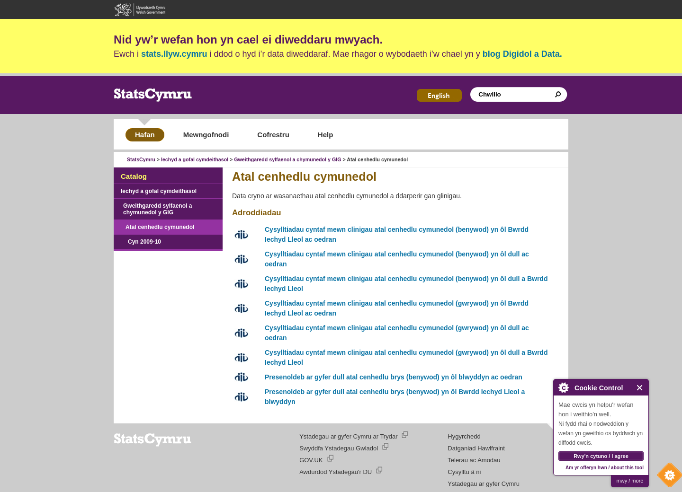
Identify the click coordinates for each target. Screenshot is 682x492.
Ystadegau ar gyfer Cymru (484, 483)
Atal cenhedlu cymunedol (160, 227)
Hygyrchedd (464, 436)
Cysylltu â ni (464, 471)
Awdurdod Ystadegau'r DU (335, 471)
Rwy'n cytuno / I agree (601, 456)
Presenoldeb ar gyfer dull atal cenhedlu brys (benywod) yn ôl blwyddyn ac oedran (393, 377)
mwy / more (630, 480)
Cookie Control (667, 477)
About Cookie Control (563, 387)
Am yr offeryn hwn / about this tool (604, 467)
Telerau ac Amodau (474, 460)
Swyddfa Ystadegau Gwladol (338, 448)
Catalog (134, 176)
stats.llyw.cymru (174, 54)
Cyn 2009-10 (144, 241)
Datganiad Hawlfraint (476, 448)
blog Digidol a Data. (522, 54)
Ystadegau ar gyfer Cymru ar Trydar (348, 436)
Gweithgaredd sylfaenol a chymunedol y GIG (287, 159)
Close (640, 388)
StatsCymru (141, 159)
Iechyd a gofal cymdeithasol (194, 159)
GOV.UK (311, 460)
